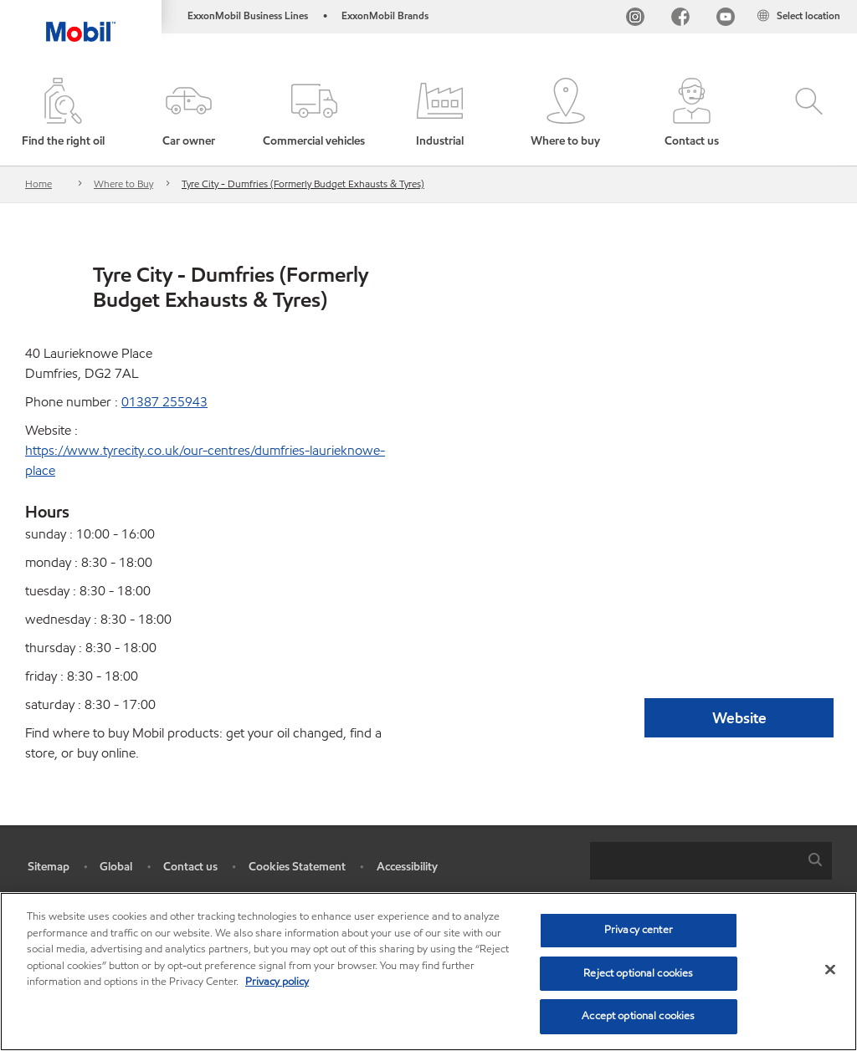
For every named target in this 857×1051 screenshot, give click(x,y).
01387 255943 (164, 402)
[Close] (830, 970)
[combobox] (711, 861)
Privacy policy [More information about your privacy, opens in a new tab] (277, 981)
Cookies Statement (297, 867)
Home (38, 183)
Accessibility (407, 867)
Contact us (190, 867)
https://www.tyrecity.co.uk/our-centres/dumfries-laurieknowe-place (205, 460)
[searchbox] (694, 861)
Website (739, 717)
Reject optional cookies (638, 973)
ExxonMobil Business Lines (247, 15)
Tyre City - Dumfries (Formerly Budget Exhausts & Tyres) (303, 183)
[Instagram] (635, 19)
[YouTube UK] (726, 19)
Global (116, 867)
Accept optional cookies (638, 1015)
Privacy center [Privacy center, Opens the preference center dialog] (638, 929)
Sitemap (48, 867)
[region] (428, 971)
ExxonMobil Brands (384, 15)
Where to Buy (123, 183)
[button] (188, 114)
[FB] (680, 19)
